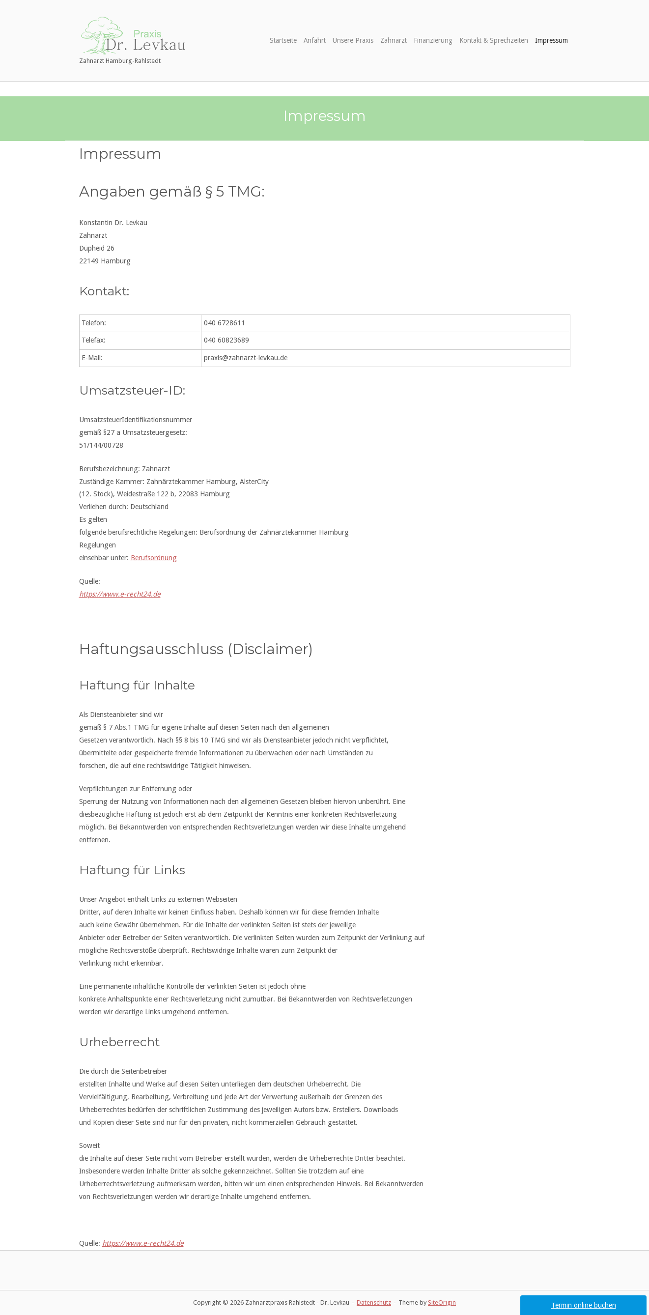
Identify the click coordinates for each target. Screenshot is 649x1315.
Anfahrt (315, 40)
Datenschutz (374, 1302)
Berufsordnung (154, 558)
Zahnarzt (393, 40)
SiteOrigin (442, 1302)
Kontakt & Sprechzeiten (493, 40)
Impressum (551, 40)
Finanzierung (433, 40)
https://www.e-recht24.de (120, 594)
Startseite (283, 40)
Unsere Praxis (353, 40)
